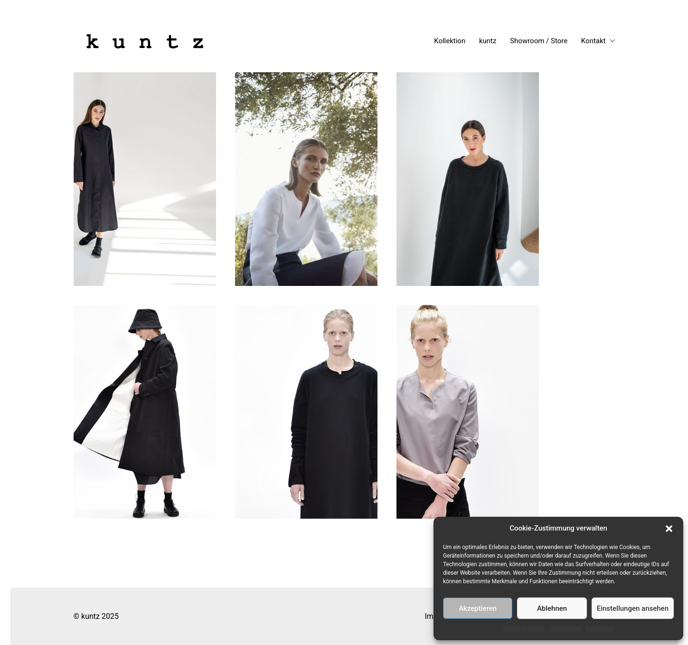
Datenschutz (565, 628)
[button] (669, 528)
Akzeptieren (478, 608)
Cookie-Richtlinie (523, 628)
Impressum (600, 628)
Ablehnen (552, 608)
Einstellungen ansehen (633, 608)
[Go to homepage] (145, 41)
